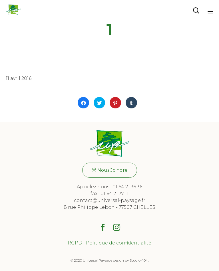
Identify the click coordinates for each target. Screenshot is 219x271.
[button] (109, 170)
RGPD (75, 243)
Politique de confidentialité (118, 243)
